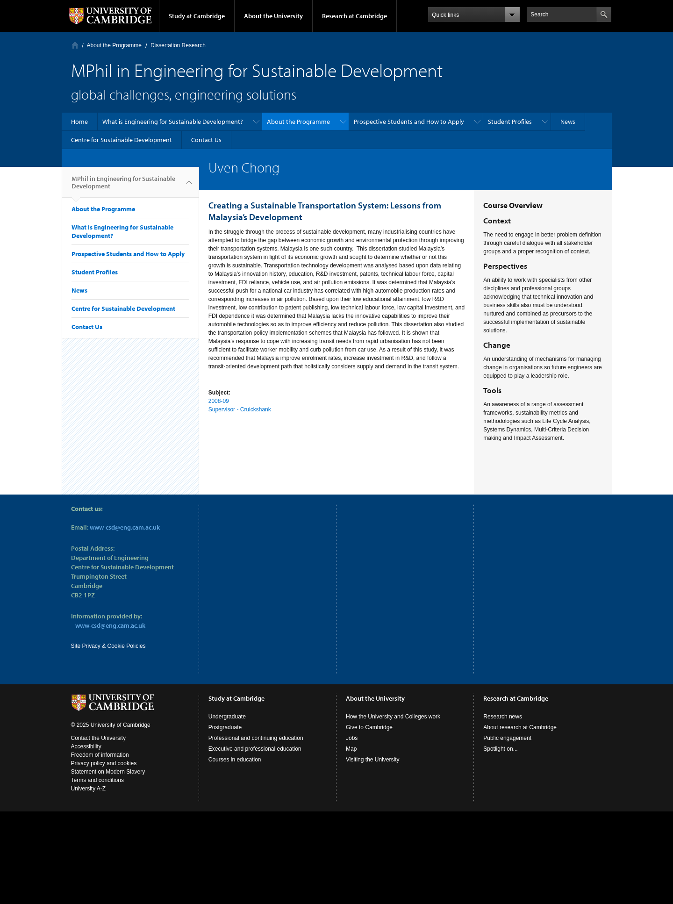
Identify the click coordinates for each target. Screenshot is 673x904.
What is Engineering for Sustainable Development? (172, 121)
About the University (273, 16)
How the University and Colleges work (393, 716)
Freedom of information (100, 755)
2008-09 (218, 401)
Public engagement (507, 738)
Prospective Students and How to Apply (409, 121)
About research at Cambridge (520, 727)
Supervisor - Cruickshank (239, 409)
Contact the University (98, 738)
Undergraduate (227, 716)
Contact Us (206, 140)
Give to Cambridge (369, 727)
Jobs (352, 738)
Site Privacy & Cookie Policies (108, 646)
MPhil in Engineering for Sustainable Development (123, 186)
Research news (502, 716)
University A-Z (88, 788)
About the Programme (114, 45)
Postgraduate (225, 727)
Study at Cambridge (197, 16)
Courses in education (234, 759)
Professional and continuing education (255, 738)
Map (351, 749)
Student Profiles (510, 121)
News (567, 121)
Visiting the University (373, 759)
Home (75, 45)
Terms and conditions (97, 780)
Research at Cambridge (354, 16)
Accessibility (86, 746)
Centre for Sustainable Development (121, 140)
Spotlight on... (500, 749)
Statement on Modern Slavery (108, 771)
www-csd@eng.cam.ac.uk (125, 527)
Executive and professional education (254, 749)
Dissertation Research (178, 45)
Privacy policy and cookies (104, 763)
